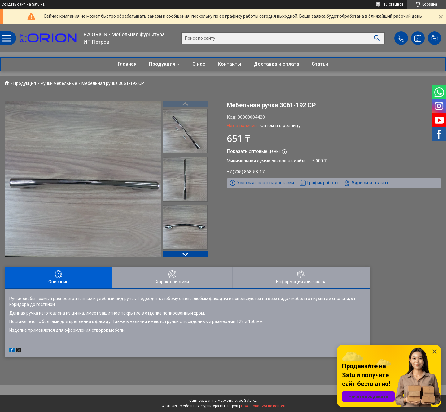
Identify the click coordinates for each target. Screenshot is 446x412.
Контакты (229, 64)
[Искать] (376, 38)
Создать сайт (13, 4)
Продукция (162, 64)
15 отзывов (393, 4)
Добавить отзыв (434, 38)
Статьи (320, 64)
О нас (198, 64)
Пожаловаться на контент (264, 406)
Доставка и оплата (276, 64)
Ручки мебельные (59, 83)
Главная (127, 64)
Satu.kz (250, 400)
